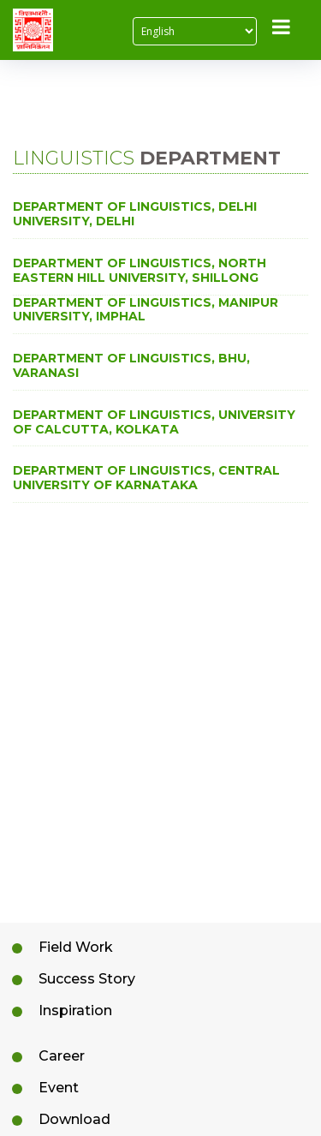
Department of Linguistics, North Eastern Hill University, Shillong (139, 270)
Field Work (76, 947)
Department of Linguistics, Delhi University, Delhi (135, 214)
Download (74, 1119)
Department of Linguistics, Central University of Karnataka (146, 478)
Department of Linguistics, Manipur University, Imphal (145, 310)
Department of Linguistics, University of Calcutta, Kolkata (154, 422)
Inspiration (75, 1010)
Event (59, 1087)
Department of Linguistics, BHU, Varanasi (131, 365)
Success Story (87, 979)
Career (62, 1056)
